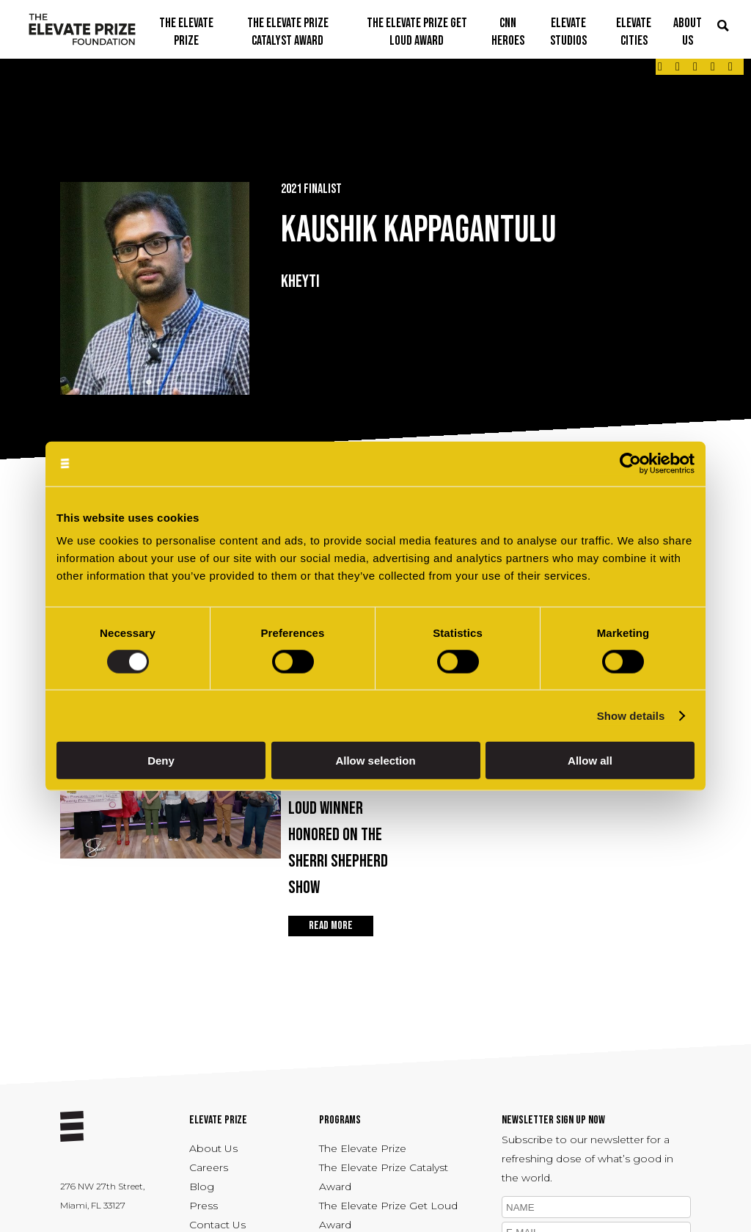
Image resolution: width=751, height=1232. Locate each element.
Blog (201, 1186)
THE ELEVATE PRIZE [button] (186, 31)
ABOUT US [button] (687, 31)
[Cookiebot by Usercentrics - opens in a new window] (630, 463)
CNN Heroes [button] (507, 31)
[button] (723, 27)
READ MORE (331, 926)
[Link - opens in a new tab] (660, 67)
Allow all (590, 760)
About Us (213, 1148)
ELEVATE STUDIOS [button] (568, 31)
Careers (208, 1167)
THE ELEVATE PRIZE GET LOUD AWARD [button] (417, 31)
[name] (596, 1207)
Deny (161, 760)
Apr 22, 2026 (347, 827)
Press (203, 1205)
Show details (631, 715)
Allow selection (375, 760)
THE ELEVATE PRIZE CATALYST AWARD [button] (288, 31)
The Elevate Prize (362, 1148)
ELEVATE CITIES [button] (633, 31)
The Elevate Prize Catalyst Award (383, 1177)
